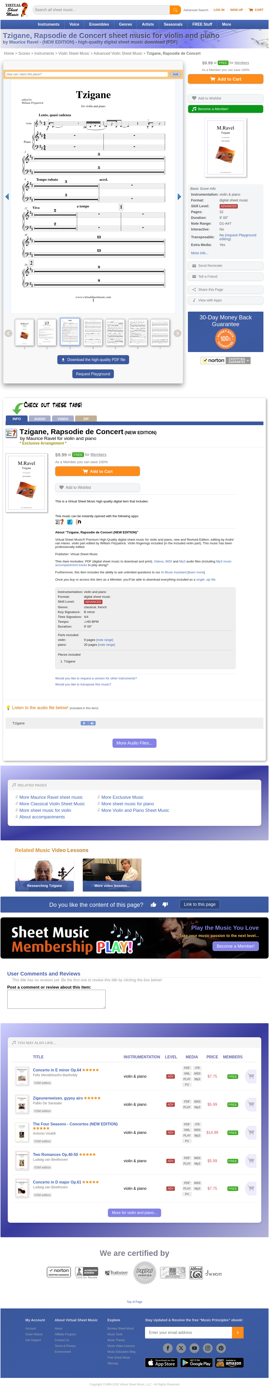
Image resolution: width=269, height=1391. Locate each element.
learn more (196, 572)
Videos (159, 561)
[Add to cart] (250, 1076)
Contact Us (62, 1340)
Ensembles (99, 24)
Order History (34, 1334)
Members (242, 63)
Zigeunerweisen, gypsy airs (58, 1098)
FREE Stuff (202, 24)
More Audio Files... (134, 743)
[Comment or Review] (56, 999)
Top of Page (134, 1302)
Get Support (33, 1340)
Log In (219, 10)
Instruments (48, 24)
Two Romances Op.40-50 (55, 1155)
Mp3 (182, 561)
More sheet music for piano (127, 803)
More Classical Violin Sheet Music (52, 803)
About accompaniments (42, 817)
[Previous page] (6, 196)
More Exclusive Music (122, 797)
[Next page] (179, 196)
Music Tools (115, 1334)
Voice (74, 24)
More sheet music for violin (45, 810)
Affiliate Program (65, 1334)
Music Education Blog (121, 1351)
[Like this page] (153, 905)
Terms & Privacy (65, 1346)
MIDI (168, 561)
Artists (148, 24)
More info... (199, 253)
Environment (63, 1351)
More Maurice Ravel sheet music (51, 797)
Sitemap (113, 1363)
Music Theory (116, 1340)
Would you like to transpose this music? (83, 684)
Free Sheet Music (119, 1357)
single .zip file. (206, 579)
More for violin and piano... (134, 1213)
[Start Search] (175, 10)
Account (30, 1328)
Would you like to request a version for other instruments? (96, 678)
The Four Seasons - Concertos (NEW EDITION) (75, 1124)
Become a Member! (236, 946)
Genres (125, 24)
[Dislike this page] (165, 905)
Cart (256, 10)
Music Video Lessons (121, 1346)
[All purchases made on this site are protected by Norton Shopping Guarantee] (225, 360)
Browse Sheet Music (121, 1328)
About (58, 1328)
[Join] (238, 1332)
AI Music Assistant (174, 572)
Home (9, 53)
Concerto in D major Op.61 (57, 1182)
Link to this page (199, 904)
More (226, 24)
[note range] (104, 640)
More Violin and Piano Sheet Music (135, 810)
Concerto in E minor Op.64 (57, 1070)
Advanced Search (196, 10)
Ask (175, 74)
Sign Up (236, 10)
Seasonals (173, 24)
